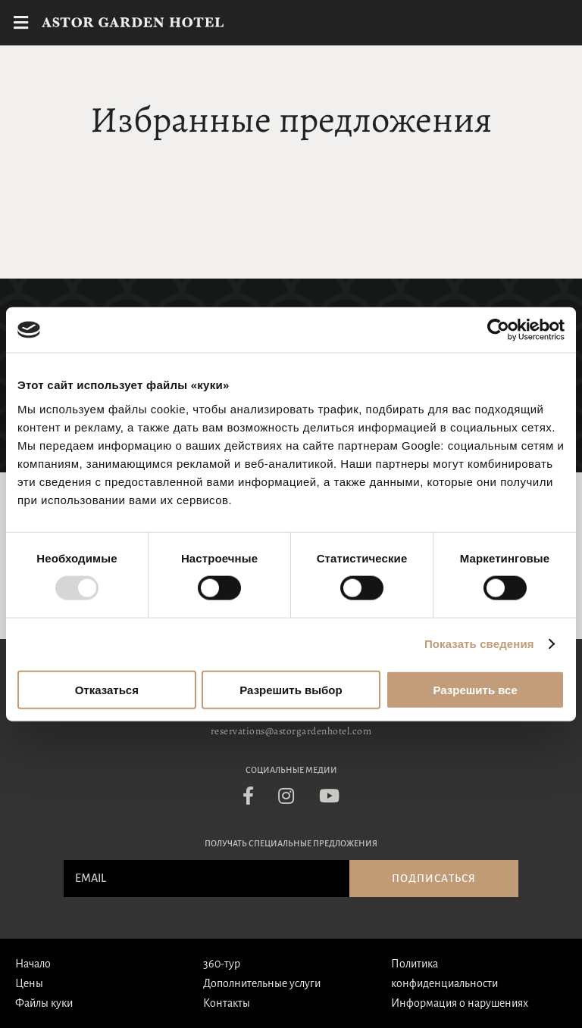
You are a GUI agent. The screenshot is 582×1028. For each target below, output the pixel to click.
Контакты (226, 1003)
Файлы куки (44, 1003)
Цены (29, 983)
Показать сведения (479, 643)
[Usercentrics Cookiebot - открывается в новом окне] (498, 330)
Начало (33, 964)
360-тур (221, 964)
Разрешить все (475, 689)
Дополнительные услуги (262, 983)
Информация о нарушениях (459, 1003)
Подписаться (434, 878)
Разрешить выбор (290, 689)
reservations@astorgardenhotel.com (291, 731)
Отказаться (107, 689)
